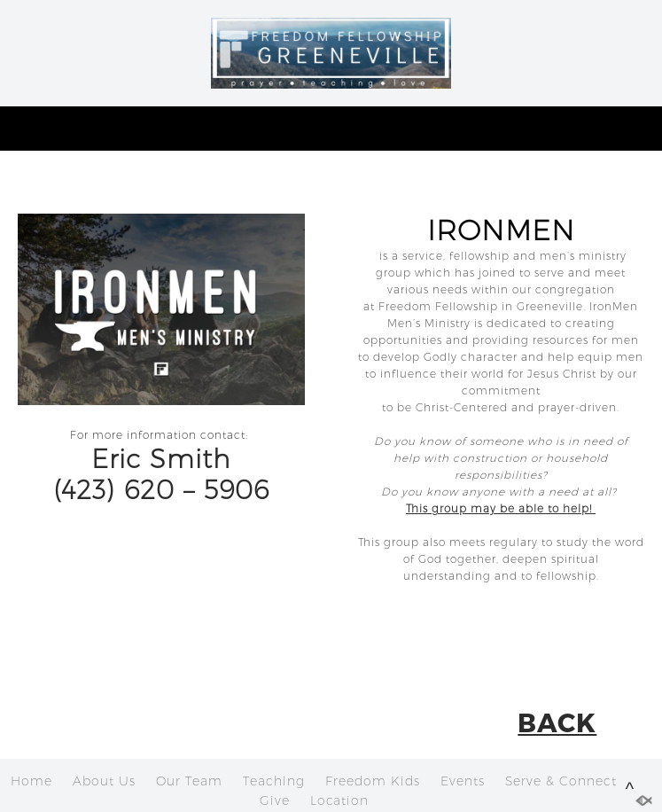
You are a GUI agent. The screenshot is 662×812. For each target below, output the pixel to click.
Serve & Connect (561, 781)
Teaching (274, 781)
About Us (104, 781)
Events (462, 781)
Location (339, 800)
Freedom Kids (372, 781)
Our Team (189, 781)
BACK (557, 722)
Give (275, 800)
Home (31, 781)
